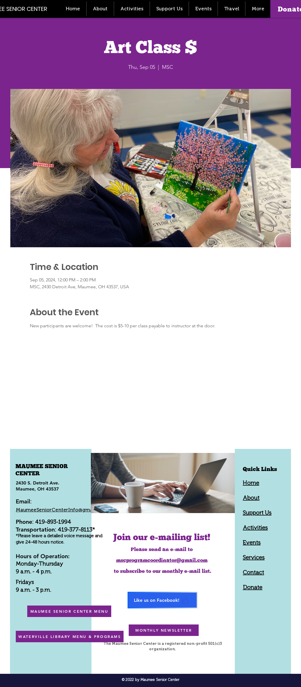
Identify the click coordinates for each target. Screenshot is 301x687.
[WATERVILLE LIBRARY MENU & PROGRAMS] (70, 636)
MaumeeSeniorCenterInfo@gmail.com (61, 510)
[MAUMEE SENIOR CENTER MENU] (69, 611)
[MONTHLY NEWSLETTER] (164, 630)
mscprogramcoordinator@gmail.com (162, 560)
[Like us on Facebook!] (163, 600)
